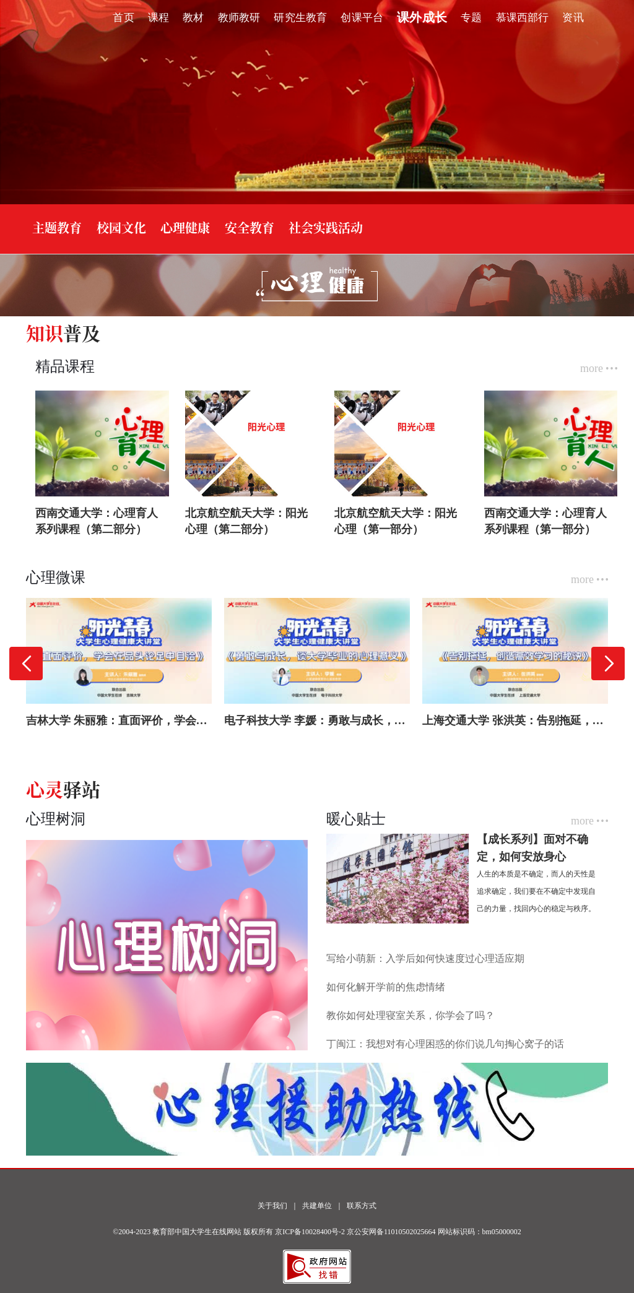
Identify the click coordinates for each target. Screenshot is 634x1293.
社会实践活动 (326, 227)
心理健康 (185, 227)
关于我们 (272, 1205)
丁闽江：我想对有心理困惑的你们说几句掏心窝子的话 (445, 1044)
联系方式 (361, 1205)
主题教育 (57, 227)
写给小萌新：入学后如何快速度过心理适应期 (425, 958)
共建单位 (317, 1205)
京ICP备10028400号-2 (310, 1231)
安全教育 (249, 227)
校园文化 (121, 227)
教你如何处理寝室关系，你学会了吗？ (410, 1015)
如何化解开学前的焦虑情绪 (385, 987)
